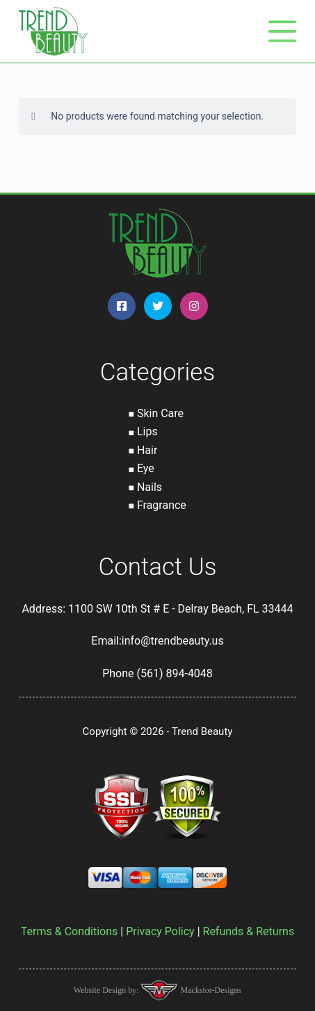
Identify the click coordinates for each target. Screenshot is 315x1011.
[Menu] (282, 31)
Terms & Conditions (69, 931)
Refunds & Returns (249, 931)
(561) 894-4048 (174, 673)
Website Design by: (107, 990)
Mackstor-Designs (209, 990)
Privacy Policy (160, 931)
